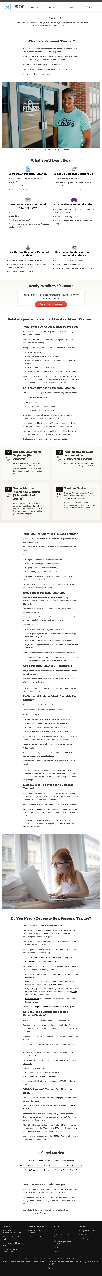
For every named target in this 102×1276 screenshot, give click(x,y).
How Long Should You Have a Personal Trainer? (74, 255)
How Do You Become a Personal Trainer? (28, 255)
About (71, 7)
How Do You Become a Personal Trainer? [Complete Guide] (51, 1164)
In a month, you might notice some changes (40, 813)
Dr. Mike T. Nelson (32, 1002)
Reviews (53, 7)
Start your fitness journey (89, 1234)
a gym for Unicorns (55, 988)
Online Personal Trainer (37, 1240)
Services (35, 7)
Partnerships (84, 1242)
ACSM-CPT (57, 1140)
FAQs (56, 1255)
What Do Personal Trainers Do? (74, 175)
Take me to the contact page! (51, 305)
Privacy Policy (59, 1251)
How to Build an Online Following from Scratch (43, 965)
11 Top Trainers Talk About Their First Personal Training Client (49, 961)
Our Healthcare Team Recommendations (62, 1245)
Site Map (51, 1271)
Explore (6, 1230)
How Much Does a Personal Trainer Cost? (28, 207)
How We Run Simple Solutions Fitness (62, 1239)
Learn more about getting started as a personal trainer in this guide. (49, 1010)
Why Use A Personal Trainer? (28, 175)
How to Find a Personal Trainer (74, 205)
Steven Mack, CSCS (87, 1238)
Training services (36, 1230)
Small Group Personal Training (36, 1235)
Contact (89, 7)
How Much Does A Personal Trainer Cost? (65, 1169)
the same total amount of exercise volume (50, 664)
